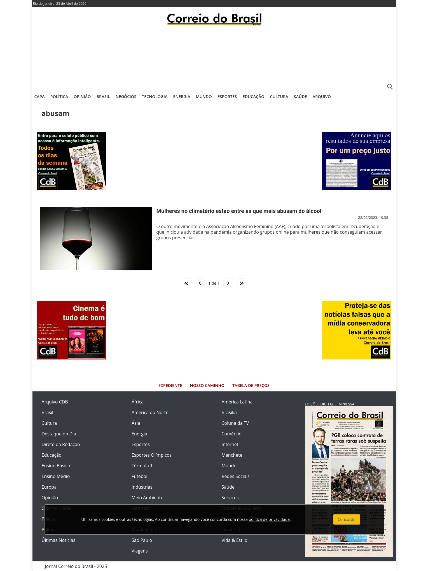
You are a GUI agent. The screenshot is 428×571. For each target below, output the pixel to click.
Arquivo (322, 96)
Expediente (170, 385)
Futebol (139, 476)
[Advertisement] (214, 57)
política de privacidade (269, 519)
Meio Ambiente (147, 498)
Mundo (204, 96)
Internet (230, 444)
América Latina (237, 402)
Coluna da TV (235, 423)
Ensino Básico (56, 466)
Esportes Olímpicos (152, 455)
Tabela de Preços (251, 385)
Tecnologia (154, 96)
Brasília (229, 412)
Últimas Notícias (59, 540)
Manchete (232, 455)
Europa (49, 487)
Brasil (103, 96)
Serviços (230, 498)
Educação (253, 96)
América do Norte (150, 412)
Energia (181, 96)
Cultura (279, 96)
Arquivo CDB (55, 402)
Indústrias (142, 487)
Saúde (300, 96)
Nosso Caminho (207, 385)
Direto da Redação (61, 444)
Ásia (136, 423)
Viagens (140, 551)
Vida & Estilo (234, 540)
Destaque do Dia (59, 434)
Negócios (126, 96)
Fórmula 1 (142, 466)
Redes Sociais (236, 476)
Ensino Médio (56, 476)
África (138, 402)
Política (59, 96)
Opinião (82, 96)
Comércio (232, 434)
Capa (39, 96)
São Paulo (142, 540)
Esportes (227, 96)
